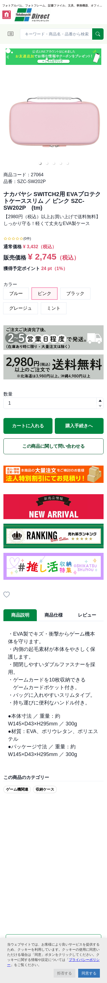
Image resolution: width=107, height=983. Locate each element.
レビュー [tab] (87, 615)
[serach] (98, 34)
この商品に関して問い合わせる (53, 446)
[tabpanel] (53, 694)
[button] (47, 59)
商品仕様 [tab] (54, 615)
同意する (89, 973)
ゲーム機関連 (17, 789)
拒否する (64, 973)
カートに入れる (28, 425)
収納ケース (45, 789)
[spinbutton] (53, 403)
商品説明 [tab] (20, 615)
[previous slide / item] (7, 56)
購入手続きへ (79, 425)
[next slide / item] (100, 56)
